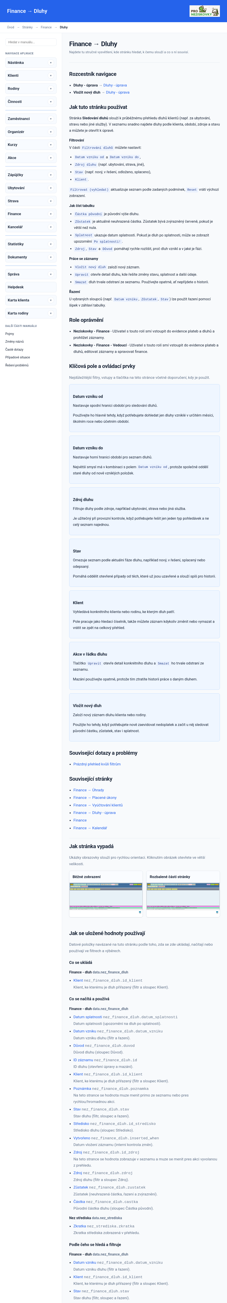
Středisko (81, 1120)
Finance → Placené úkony (95, 797)
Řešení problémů (17, 365)
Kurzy (12, 144)
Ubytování (16, 188)
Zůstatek (80, 1182)
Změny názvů (14, 341)
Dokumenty (17, 257)
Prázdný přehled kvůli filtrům (97, 764)
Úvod (10, 27)
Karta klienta (18, 300)
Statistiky (16, 244)
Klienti (13, 75)
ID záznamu (83, 1058)
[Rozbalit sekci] (51, 62)
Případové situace (17, 357)
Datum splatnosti (87, 1016)
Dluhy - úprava (115, 85)
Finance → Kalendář (90, 828)
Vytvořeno (81, 1134)
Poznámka (82, 1086)
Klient (78, 980)
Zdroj (77, 1148)
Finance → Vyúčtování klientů (98, 805)
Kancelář (15, 227)
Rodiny (13, 88)
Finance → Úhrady (88, 790)
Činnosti (15, 101)
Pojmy (9, 334)
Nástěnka (16, 62)
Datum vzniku (84, 1030)
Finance (46, 27)
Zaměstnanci (19, 118)
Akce (12, 157)
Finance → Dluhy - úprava (94, 812)
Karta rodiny (18, 313)
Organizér (16, 132)
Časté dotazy (14, 349)
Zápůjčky (15, 175)
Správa (13, 274)
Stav (77, 1106)
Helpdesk (16, 287)
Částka (79, 1196)
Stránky (27, 27)
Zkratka (79, 1220)
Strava (13, 201)
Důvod (78, 1044)
